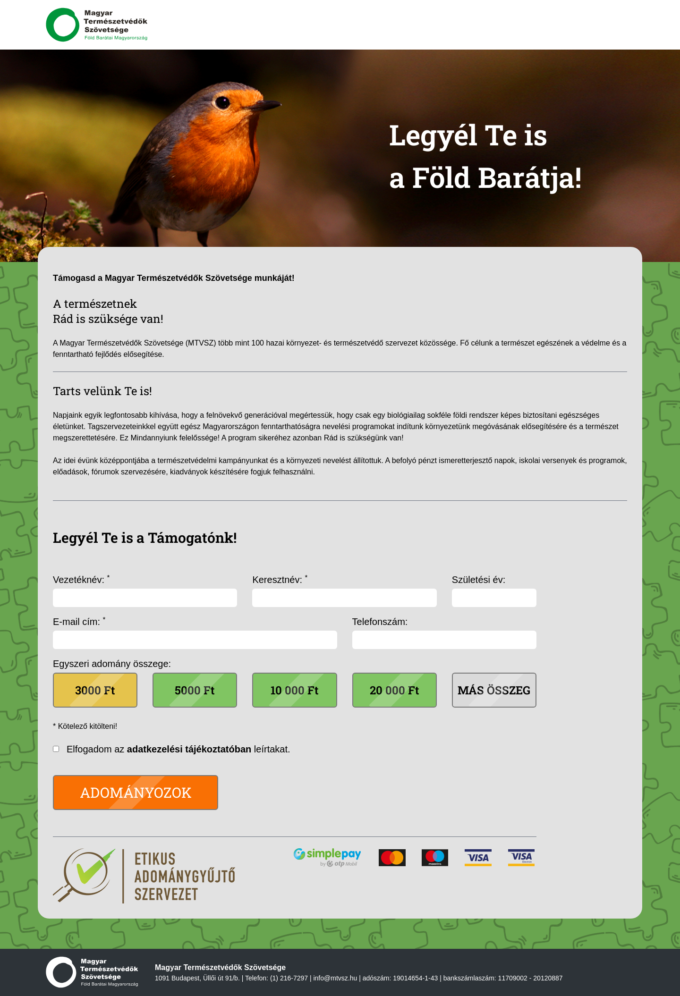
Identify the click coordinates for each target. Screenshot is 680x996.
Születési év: (478, 579)
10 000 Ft (295, 690)
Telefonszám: (380, 621)
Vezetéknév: (81, 579)
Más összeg (494, 690)
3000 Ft (95, 690)
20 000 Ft (394, 690)
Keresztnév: (279, 579)
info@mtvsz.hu (335, 978)
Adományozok (136, 792)
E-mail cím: (79, 621)
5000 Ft (195, 690)
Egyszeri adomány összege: (112, 663)
